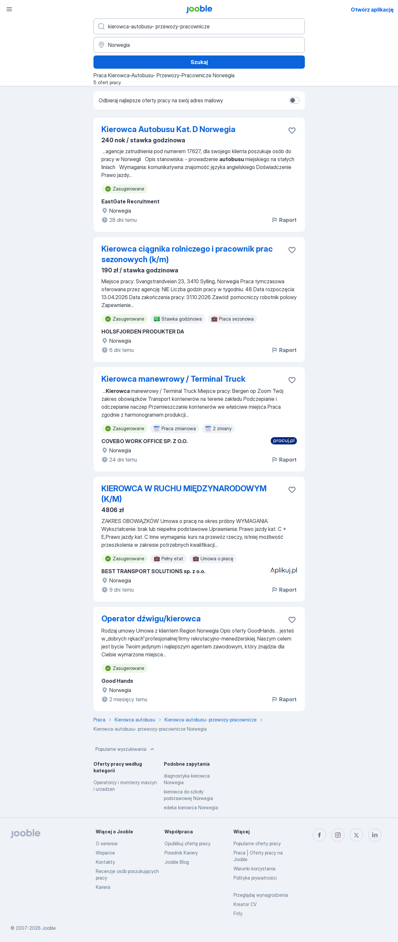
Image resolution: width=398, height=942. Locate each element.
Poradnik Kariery (181, 852)
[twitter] (356, 835)
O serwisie (107, 843)
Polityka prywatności (255, 878)
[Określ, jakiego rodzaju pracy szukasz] (199, 26)
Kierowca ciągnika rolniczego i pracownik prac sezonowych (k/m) (187, 254)
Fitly (238, 913)
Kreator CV (245, 904)
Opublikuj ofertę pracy (187, 843)
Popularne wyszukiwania (125, 749)
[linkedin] (374, 835)
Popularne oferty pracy (257, 843)
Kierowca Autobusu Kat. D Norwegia (168, 129)
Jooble (49, 928)
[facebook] (319, 835)
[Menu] (9, 9)
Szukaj (199, 62)
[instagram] (337, 835)
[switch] (294, 100)
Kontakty (105, 862)
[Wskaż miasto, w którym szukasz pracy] (199, 45)
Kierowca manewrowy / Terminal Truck (173, 379)
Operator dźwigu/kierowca (151, 618)
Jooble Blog (176, 862)
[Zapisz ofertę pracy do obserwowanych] (292, 130)
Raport (284, 220)
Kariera (103, 887)
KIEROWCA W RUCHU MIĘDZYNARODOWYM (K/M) (184, 494)
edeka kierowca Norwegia (191, 807)
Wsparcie (105, 852)
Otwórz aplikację (372, 9)
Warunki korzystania (254, 868)
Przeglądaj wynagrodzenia (261, 895)
